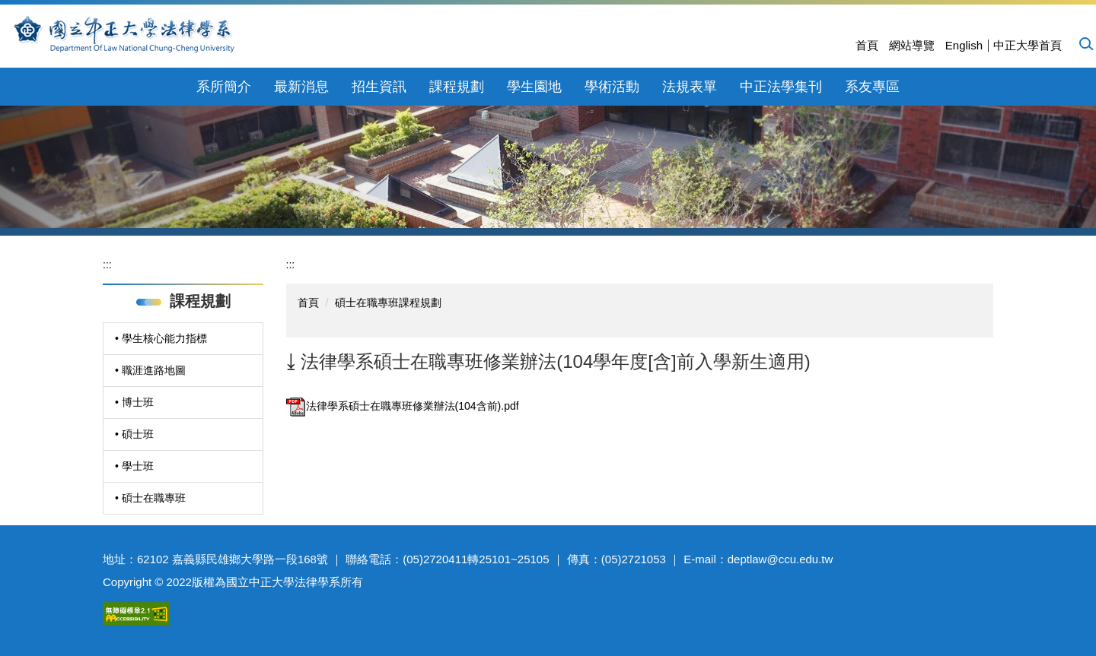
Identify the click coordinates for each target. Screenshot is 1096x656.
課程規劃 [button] (456, 86)
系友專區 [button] (872, 86)
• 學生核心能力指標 (161, 338)
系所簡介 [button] (223, 86)
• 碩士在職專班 (150, 498)
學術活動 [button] (612, 86)
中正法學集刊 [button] (781, 86)
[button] (1085, 43)
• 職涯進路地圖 (150, 370)
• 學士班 (134, 466)
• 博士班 (134, 402)
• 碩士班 (134, 434)
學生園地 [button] (534, 86)
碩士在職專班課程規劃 (388, 302)
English (964, 45)
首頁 (866, 45)
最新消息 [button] (301, 86)
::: (107, 264)
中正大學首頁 (1027, 45)
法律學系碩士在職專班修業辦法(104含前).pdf (402, 406)
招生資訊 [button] (379, 86)
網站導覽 (912, 45)
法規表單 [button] (689, 86)
